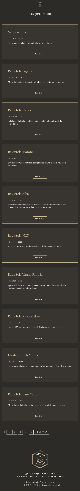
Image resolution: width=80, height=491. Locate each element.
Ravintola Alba (18, 194)
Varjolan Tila (17, 32)
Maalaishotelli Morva (23, 355)
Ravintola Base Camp (23, 394)
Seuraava (41, 432)
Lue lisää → (40, 54)
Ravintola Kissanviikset (24, 316)
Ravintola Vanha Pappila (25, 274)
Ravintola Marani (20, 152)
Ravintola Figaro (20, 71)
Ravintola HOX (18, 236)
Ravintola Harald (20, 110)
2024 (20, 362)
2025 (21, 39)
